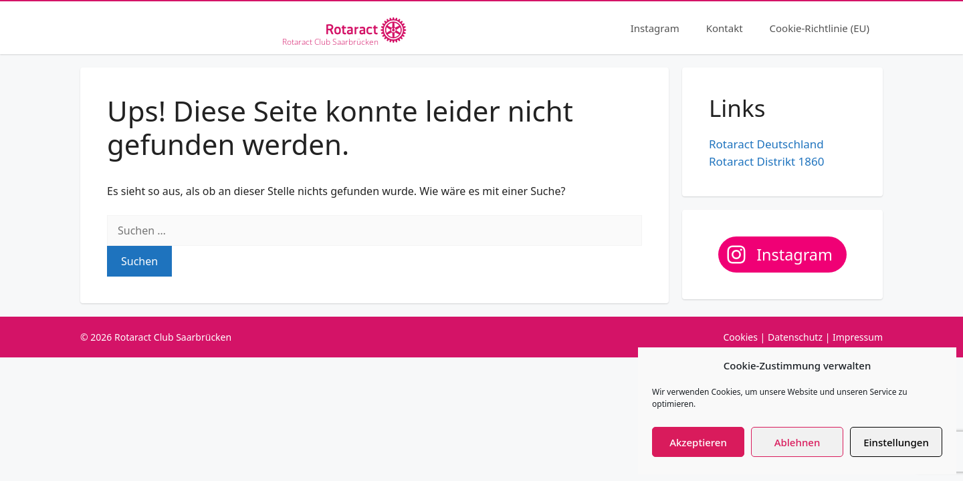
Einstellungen (896, 442)
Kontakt (724, 28)
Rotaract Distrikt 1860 (766, 161)
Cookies (740, 337)
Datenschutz (795, 337)
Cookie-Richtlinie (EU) (819, 28)
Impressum (858, 337)
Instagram (655, 28)
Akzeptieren (698, 442)
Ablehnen (797, 442)
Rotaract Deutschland (766, 144)
